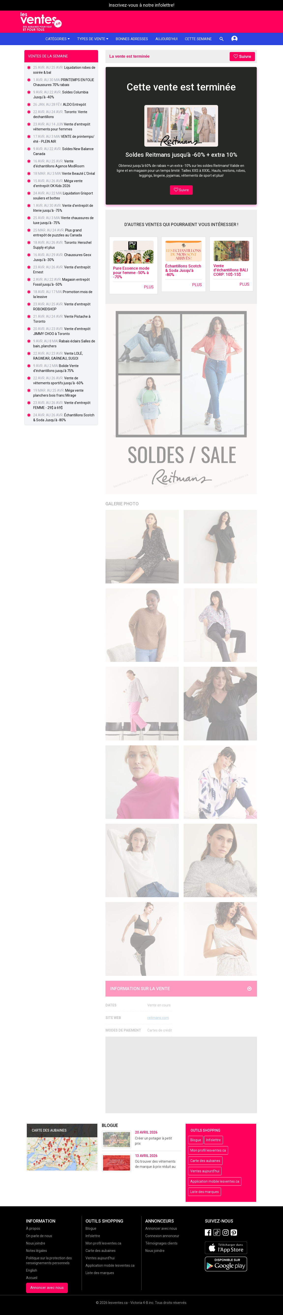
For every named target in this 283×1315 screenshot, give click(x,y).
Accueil (31, 1278)
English (31, 1270)
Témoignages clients (161, 1243)
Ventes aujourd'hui (204, 1171)
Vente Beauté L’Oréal (78, 173)
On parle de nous (39, 1236)
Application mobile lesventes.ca (214, 1181)
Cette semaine (198, 39)
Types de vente (92, 39)
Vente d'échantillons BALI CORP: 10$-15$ (230, 270)
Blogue (195, 1140)
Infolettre (213, 1140)
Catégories (57, 39)
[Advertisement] (181, 1074)
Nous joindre (35, 1243)
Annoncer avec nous (47, 1287)
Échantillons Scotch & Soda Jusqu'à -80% (183, 270)
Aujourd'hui (166, 39)
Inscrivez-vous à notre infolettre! (141, 5)
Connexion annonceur (162, 1236)
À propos (33, 1228)
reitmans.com (158, 1018)
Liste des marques (204, 1192)
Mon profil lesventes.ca (208, 1150)
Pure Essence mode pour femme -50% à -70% (131, 272)
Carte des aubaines (205, 1161)
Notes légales (36, 1251)
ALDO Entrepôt (74, 104)
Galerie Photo (122, 503)
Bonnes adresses (132, 39)
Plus (149, 287)
